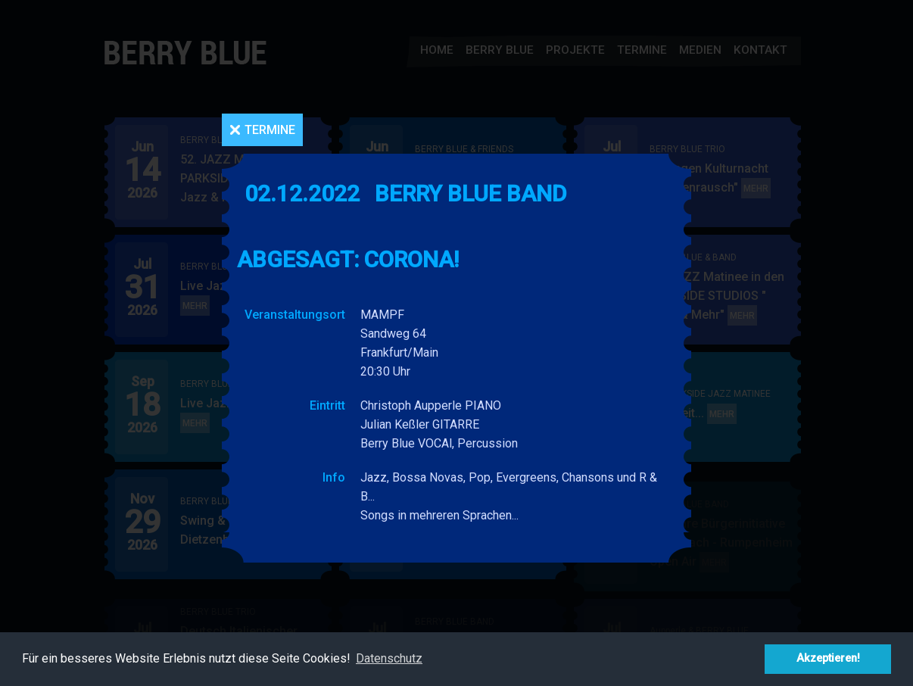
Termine (270, 130)
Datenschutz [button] (389, 658)
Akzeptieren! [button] (828, 658)
